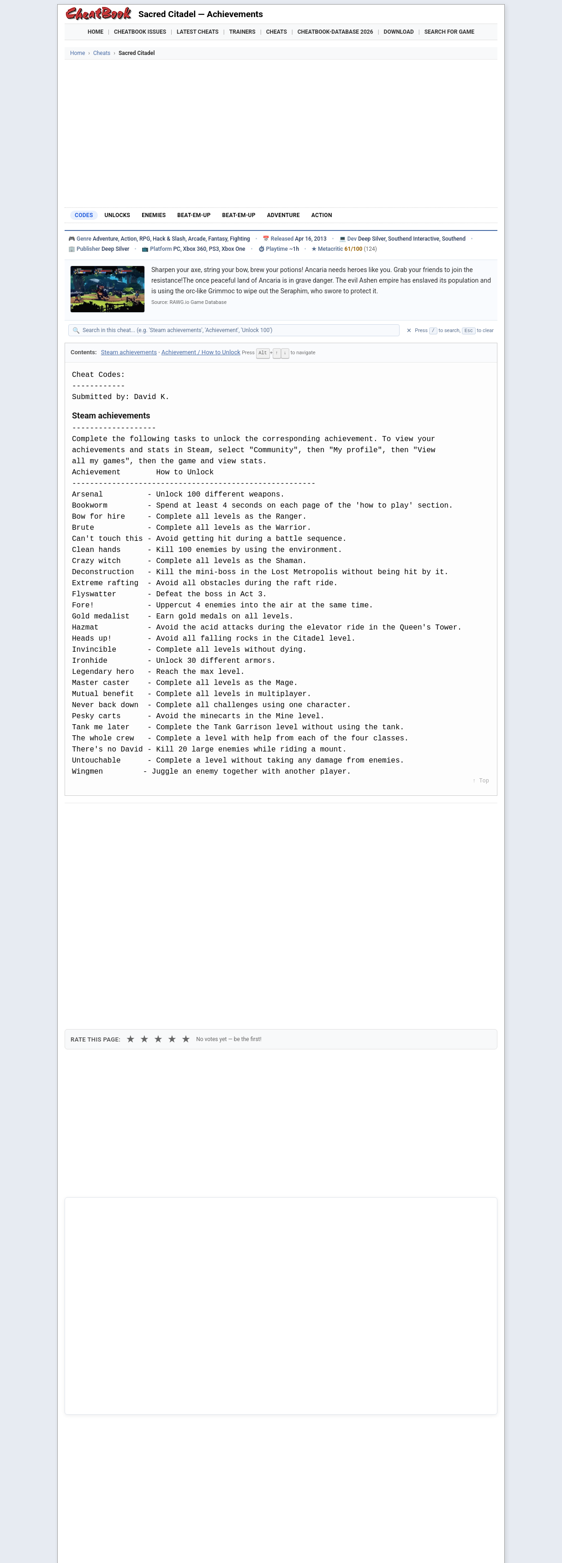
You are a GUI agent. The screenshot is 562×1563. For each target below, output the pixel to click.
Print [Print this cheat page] (150, 839)
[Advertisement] (281, 133)
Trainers (242, 32)
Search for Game (449, 32)
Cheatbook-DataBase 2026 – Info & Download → (242, 1195)
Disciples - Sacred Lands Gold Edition (132, 1358)
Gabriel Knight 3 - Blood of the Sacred (133, 1390)
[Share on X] (121, 818)
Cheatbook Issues (140, 32)
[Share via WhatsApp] (189, 818)
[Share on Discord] (166, 818)
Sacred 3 (91, 1405)
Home (95, 32)
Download (399, 32)
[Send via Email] (234, 818)
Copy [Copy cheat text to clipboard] (113, 839)
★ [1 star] (130, 868)
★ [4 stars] (172, 868)
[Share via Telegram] (212, 818)
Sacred (89, 1420)
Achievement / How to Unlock (200, 352)
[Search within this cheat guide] (239, 330)
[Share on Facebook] (99, 818)
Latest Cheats (198, 32)
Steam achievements (129, 352)
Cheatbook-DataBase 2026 (335, 32)
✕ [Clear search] (409, 330)
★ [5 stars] (186, 868)
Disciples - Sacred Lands (114, 1374)
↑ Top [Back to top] (480, 780)
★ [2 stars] (144, 868)
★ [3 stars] (158, 868)
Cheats (276, 32)
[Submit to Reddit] (144, 818)
